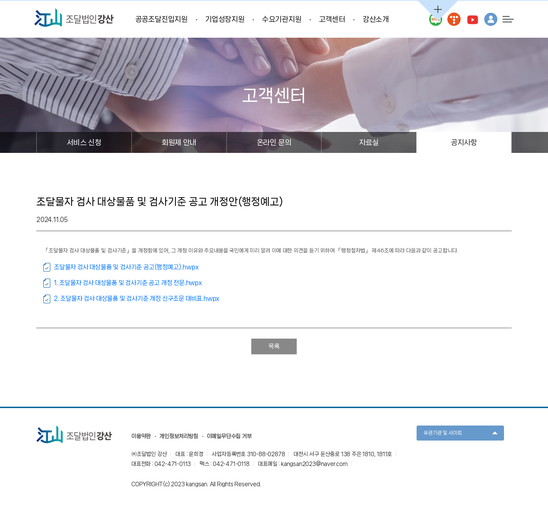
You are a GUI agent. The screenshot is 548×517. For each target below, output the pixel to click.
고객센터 (331, 20)
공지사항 (464, 144)
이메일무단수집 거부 (229, 438)
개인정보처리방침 (178, 438)
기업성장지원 (224, 20)
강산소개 (375, 20)
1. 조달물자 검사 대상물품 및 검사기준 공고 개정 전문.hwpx (128, 284)
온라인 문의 (274, 144)
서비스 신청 (84, 144)
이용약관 (141, 438)
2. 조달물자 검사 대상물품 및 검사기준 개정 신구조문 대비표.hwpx (136, 300)
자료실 (369, 144)
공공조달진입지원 (161, 20)
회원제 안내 (179, 144)
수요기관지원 (281, 20)
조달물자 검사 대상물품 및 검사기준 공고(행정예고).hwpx (126, 268)
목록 (274, 348)
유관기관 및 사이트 (443, 434)
